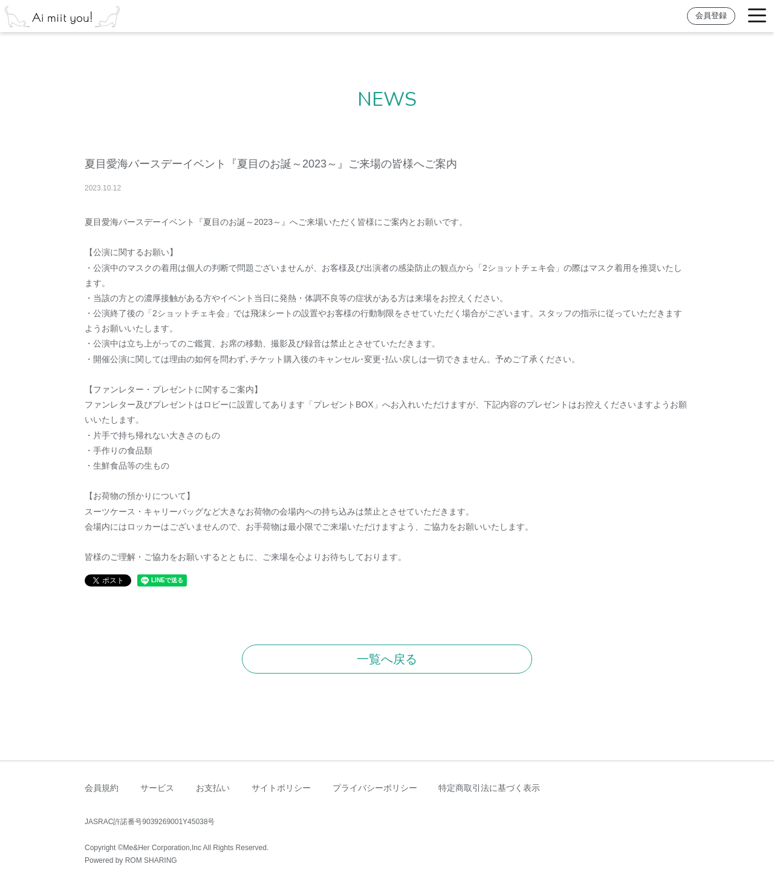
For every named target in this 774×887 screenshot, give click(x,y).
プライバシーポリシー (375, 788)
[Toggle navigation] (757, 16)
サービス (157, 788)
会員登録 (711, 15)
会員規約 (102, 788)
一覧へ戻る (387, 659)
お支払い (213, 788)
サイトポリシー (281, 788)
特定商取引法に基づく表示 (489, 788)
